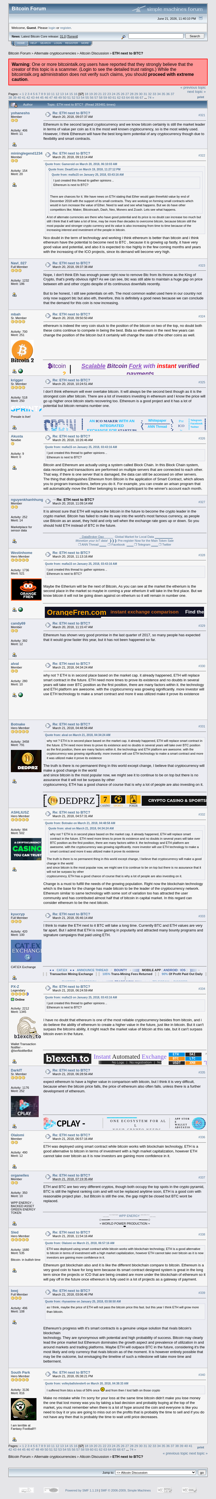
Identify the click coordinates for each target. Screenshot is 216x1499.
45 (42, 97)
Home (21, 43)
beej (14, 1291)
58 (100, 97)
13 (62, 94)
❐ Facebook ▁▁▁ (120, 544)
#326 (201, 438)
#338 (201, 1234)
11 (53, 94)
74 (149, 97)
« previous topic (193, 87)
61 (114, 97)
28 (132, 94)
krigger (17, 380)
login (52, 27)
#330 (201, 666)
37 (172, 94)
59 (105, 97)
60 (110, 97)
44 (37, 97)
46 (46, 97)
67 (141, 97)
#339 (201, 1292)
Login (58, 43)
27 (127, 94)
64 (128, 97)
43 (33, 97)
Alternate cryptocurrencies (55, 53)
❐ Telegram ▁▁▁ (146, 544)
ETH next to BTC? (127, 53)
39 (14, 97)
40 (19, 97)
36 (168, 94)
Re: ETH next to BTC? (71, 113)
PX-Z (15, 987)
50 (64, 97)
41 (24, 97)
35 (163, 94)
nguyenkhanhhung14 (29, 500)
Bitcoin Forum (19, 53)
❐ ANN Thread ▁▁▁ (92, 544)
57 (96, 97)
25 (118, 94)
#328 (201, 555)
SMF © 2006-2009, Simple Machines (126, 1490)
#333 (201, 916)
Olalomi (17, 1135)
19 (91, 94)
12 (57, 94)
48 (55, 97)
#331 (201, 726)
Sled (14, 1232)
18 (86, 94)
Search (45, 43)
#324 (201, 316)
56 (92, 97)
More (85, 43)
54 (82, 97)
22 (104, 94)
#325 (201, 382)
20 (95, 94)
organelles (20, 1175)
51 (69, 97)
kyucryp (18, 914)
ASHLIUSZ (20, 812)
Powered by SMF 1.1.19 (81, 1490)
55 (87, 97)
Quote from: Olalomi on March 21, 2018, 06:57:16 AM (79, 1243)
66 (137, 97)
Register (71, 43)
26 (122, 94)
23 (109, 94)
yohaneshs (20, 113)
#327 (201, 502)
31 (145, 94)
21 (100, 94)
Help (33, 43)
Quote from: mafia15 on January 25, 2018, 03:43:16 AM (88, 174)
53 (78, 97)
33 (154, 94)
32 (150, 94)
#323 (201, 265)
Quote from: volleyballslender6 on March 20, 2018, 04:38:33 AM (86, 1383)
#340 (201, 1374)
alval (15, 664)
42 (28, 97)
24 (114, 94)
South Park (20, 1372)
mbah (16, 314)
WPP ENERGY (129, 1215)
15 (71, 94)
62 (119, 97)
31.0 (63, 36)
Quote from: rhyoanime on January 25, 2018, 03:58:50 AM (83, 1301)
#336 (201, 1137)
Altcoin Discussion (94, 53)
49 (60, 97)
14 (66, 94)
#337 (201, 1177)
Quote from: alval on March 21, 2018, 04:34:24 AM (78, 735)
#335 (201, 1072)
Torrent (72, 36)
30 (141, 94)
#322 (201, 155)
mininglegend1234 (26, 153)
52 (73, 97)
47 (51, 97)
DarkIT (16, 1070)
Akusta (17, 436)
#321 (201, 115)
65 (132, 97)
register (65, 27)
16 (75, 94)
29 (136, 94)
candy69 (18, 623)
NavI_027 (18, 263)
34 (159, 94)
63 (123, 97)
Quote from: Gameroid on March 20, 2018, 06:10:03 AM (81, 164)
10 (48, 94)
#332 (201, 814)
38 (10, 97)
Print (200, 97)
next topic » (196, 92)
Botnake (18, 724)
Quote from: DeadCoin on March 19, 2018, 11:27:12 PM (84, 169)
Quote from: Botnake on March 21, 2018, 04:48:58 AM (80, 823)
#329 (201, 625)
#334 (201, 988)
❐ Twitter (165, 544)
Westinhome (21, 553)
